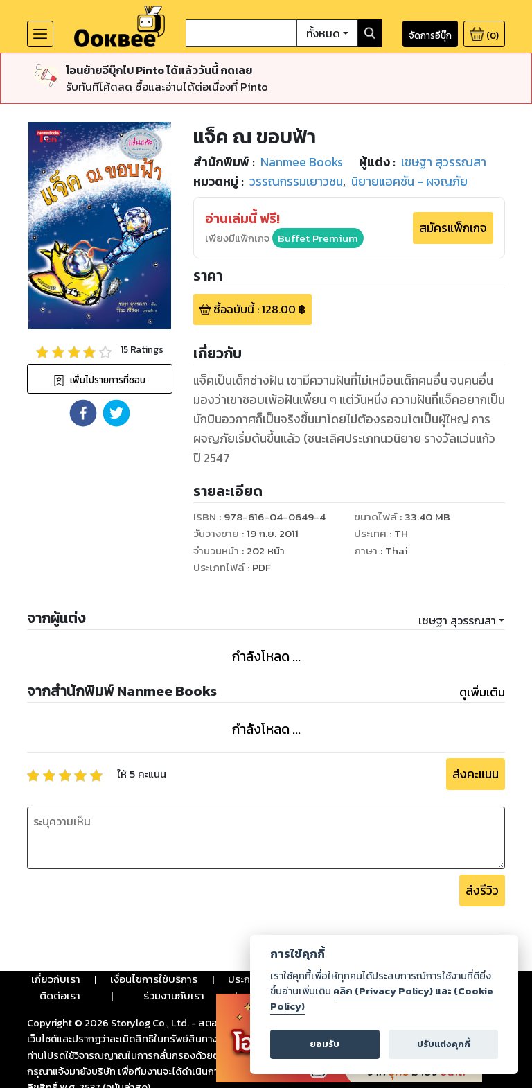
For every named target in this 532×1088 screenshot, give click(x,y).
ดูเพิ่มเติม (482, 692)
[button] (83, 413)
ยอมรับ (324, 1044)
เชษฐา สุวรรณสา (457, 620)
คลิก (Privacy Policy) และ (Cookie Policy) (381, 998)
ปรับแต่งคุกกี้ (443, 1044)
